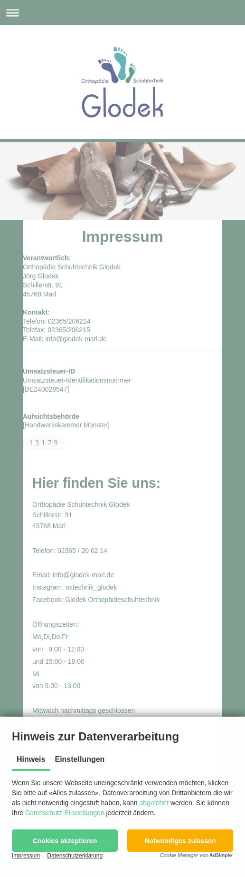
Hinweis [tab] (31, 759)
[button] (65, 840)
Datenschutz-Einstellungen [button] (64, 813)
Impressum (26, 855)
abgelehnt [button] (154, 803)
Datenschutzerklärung (75, 855)
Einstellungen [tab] (79, 759)
